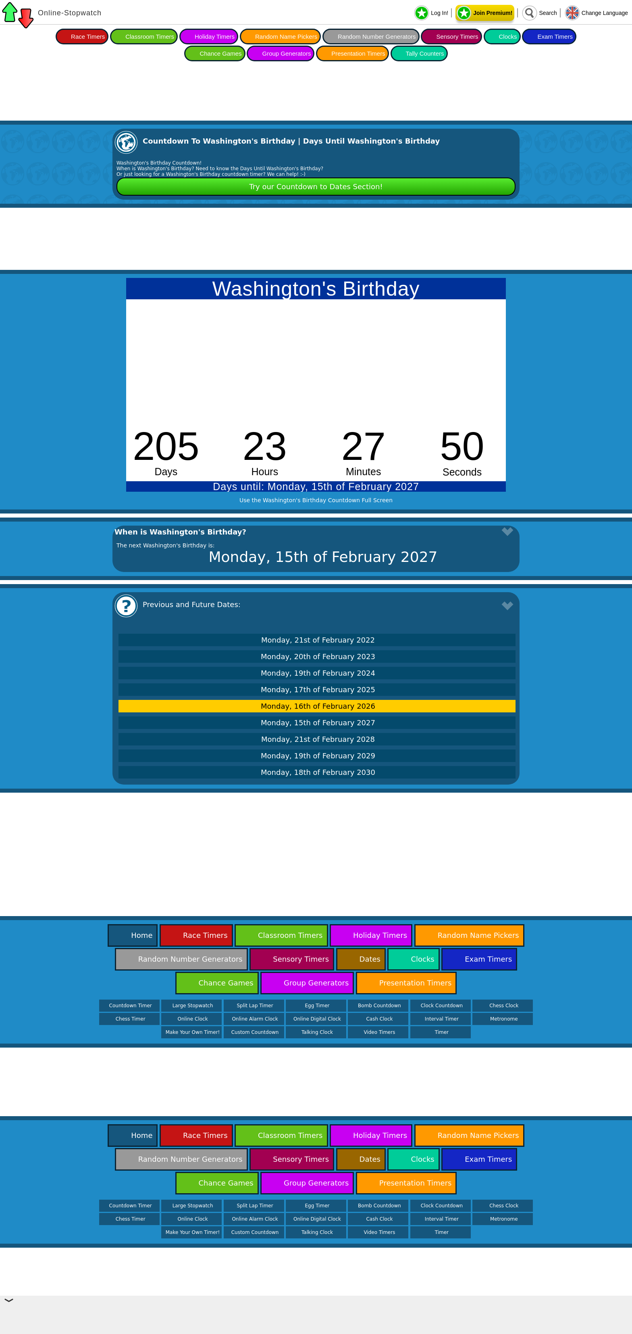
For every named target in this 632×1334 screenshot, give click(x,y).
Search (548, 13)
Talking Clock (317, 1032)
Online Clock (193, 1019)
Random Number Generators (377, 36)
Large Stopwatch (193, 1005)
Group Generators (286, 53)
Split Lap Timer (255, 1005)
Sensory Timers (457, 36)
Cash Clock (379, 1019)
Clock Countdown (442, 1005)
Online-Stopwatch (70, 13)
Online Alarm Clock (255, 1019)
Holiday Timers (215, 36)
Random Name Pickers (286, 36)
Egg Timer (317, 1005)
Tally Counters (425, 53)
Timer (442, 1032)
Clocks (508, 36)
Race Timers (88, 36)
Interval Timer (442, 1019)
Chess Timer (131, 1019)
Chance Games (220, 53)
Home (141, 935)
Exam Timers (555, 36)
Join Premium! (492, 13)
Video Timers (379, 1032)
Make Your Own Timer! (193, 1032)
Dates (370, 959)
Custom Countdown (255, 1032)
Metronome (504, 1019)
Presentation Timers (358, 53)
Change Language (605, 13)
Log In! (439, 13)
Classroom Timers (149, 36)
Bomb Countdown (379, 1005)
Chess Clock (503, 1005)
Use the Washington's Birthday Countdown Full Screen (316, 500)
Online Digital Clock (317, 1019)
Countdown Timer (130, 1005)
